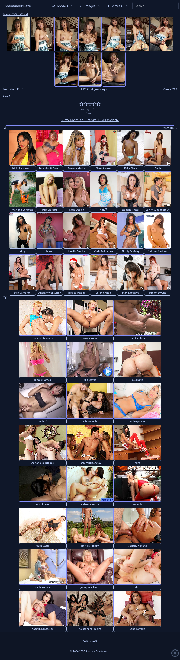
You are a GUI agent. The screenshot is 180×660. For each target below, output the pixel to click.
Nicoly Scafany (130, 251)
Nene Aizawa (103, 168)
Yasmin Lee (42, 504)
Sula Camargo (22, 292)
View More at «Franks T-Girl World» (90, 120)
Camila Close (137, 338)
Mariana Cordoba (22, 209)
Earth (158, 168)
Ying (22, 251)
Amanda (138, 504)
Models (63, 6)
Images (90, 6)
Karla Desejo (76, 209)
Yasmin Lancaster (42, 628)
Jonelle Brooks (76, 251)
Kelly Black (130, 168)
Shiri (137, 587)
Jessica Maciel (76, 292)
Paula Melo (90, 338)
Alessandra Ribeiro (90, 628)
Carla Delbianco (103, 251)
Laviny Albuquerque (158, 209)
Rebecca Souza (90, 504)
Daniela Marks (76, 168)
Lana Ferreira (137, 628)
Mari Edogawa (130, 292)
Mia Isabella (90, 421)
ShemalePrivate (17, 6)
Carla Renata (42, 587)
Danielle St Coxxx (49, 168)
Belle (42, 421)
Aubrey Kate (137, 421)
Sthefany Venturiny (49, 292)
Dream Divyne (157, 292)
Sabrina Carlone (157, 251)
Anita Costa (42, 545)
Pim (20, 89)
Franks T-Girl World (15, 14)
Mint (137, 462)
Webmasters (90, 640)
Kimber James (42, 380)
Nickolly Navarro (22, 168)
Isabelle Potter (130, 209)
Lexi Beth (137, 380)
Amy (103, 209)
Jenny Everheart (90, 587)
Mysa (49, 251)
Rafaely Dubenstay (90, 462)
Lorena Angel (103, 292)
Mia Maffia (90, 380)
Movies (117, 6)
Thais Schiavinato (42, 338)
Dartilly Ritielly (90, 545)
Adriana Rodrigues (42, 462)
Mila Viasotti (49, 209)
